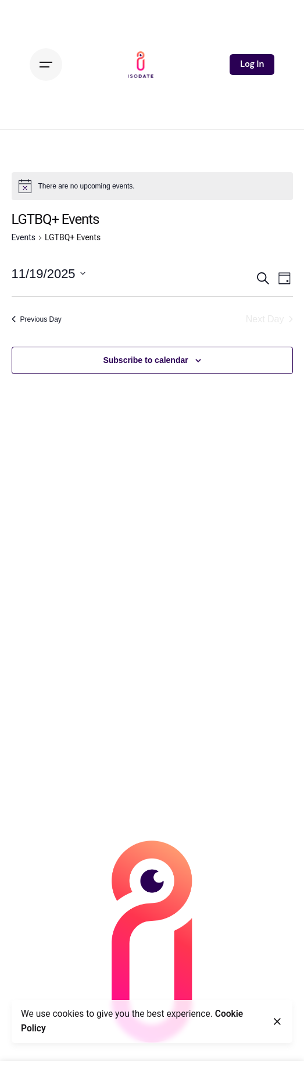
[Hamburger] (46, 64)
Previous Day (37, 319)
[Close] (277, 1021)
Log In (252, 64)
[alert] (152, 186)
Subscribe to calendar (145, 360)
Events (23, 237)
